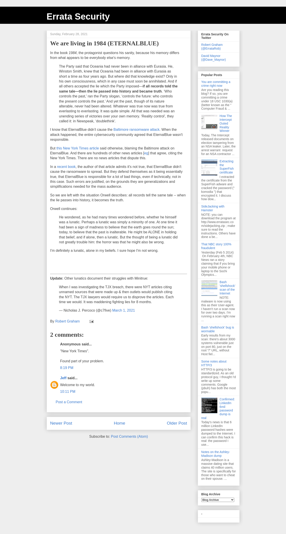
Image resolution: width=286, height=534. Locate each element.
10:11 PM (67, 391)
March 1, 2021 (123, 310)
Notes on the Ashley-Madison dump (215, 453)
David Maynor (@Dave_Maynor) (213, 57)
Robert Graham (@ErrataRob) (212, 46)
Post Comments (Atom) (129, 436)
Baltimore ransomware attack (137, 129)
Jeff (63, 378)
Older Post (177, 423)
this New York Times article (77, 148)
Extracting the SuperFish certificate (227, 166)
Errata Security (78, 16)
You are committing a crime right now (215, 83)
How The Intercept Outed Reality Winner (226, 123)
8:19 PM (67, 368)
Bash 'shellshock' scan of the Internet (227, 287)
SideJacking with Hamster (212, 208)
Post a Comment (69, 402)
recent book (66, 167)
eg (146, 153)
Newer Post (61, 423)
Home (119, 423)
